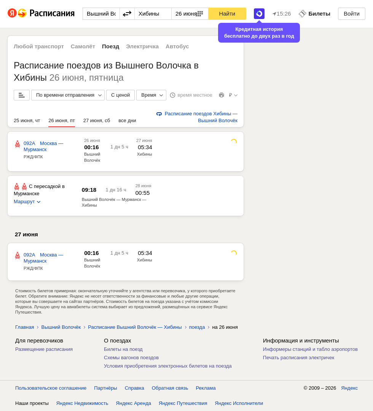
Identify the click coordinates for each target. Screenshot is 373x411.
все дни (127, 120)
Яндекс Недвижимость (82, 403)
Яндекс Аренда (133, 403)
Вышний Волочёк (61, 327)
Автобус (177, 46)
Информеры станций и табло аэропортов (310, 349)
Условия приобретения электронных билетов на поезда (168, 366)
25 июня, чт (27, 120)
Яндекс (349, 388)
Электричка (142, 46)
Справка (134, 388)
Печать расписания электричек (298, 357)
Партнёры (105, 388)
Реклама (206, 388)
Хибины (144, 154)
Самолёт (83, 46)
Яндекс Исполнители (239, 403)
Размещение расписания (44, 349)
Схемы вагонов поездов (131, 357)
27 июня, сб (96, 120)
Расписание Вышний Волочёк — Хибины (135, 327)
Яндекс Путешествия (183, 403)
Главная (24, 327)
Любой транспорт (39, 46)
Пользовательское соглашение (50, 388)
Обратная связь (170, 388)
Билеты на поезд (123, 349)
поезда (197, 327)
